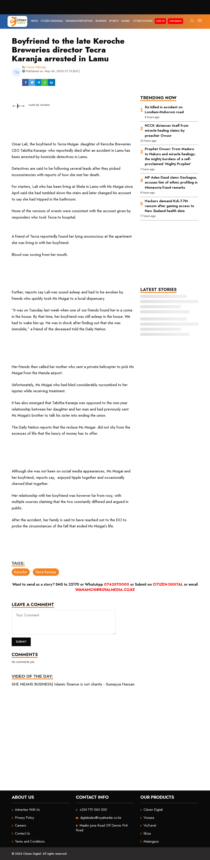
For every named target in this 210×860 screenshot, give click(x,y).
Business (101, 21)
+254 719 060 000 (93, 809)
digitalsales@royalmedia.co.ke (100, 817)
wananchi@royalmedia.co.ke (105, 589)
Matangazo (151, 841)
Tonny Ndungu (36, 67)
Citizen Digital (168, 584)
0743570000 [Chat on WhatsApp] (116, 584)
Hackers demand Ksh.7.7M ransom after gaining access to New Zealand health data (169, 205)
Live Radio (175, 21)
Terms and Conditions (30, 841)
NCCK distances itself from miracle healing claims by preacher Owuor (166, 130)
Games (125, 21)
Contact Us (22, 833)
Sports (114, 21)
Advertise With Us (27, 809)
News (34, 21)
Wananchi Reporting (79, 21)
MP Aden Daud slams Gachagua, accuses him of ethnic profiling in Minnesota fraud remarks (171, 182)
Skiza (147, 833)
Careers (20, 825)
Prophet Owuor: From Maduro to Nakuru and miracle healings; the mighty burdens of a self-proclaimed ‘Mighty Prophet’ (170, 156)
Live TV (160, 21)
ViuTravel (150, 825)
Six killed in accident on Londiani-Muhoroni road (164, 109)
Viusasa (149, 817)
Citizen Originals (52, 21)
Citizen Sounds (143, 21)
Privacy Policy (24, 817)
